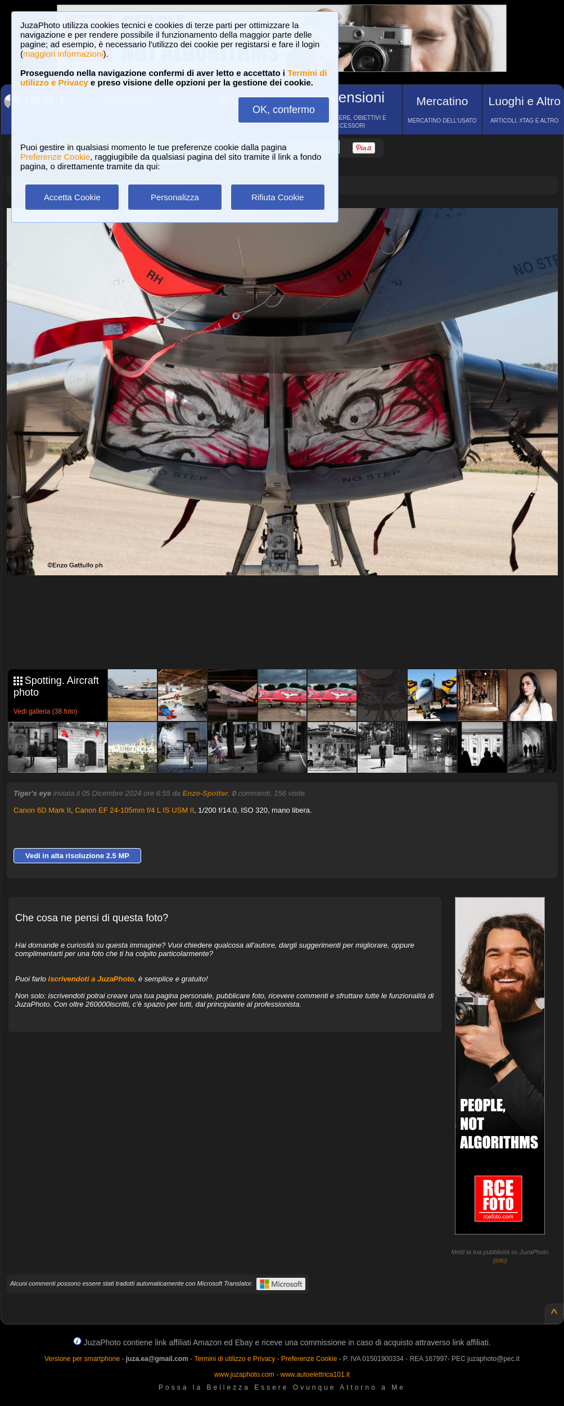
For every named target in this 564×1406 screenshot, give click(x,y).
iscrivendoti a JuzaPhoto (91, 979)
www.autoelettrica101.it (314, 1374)
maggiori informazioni (63, 53)
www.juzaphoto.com (244, 1374)
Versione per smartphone (82, 1359)
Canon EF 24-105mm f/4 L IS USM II (134, 810)
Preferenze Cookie (55, 156)
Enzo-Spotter (205, 793)
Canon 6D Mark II (42, 810)
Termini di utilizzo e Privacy (234, 1359)
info (500, 1260)
